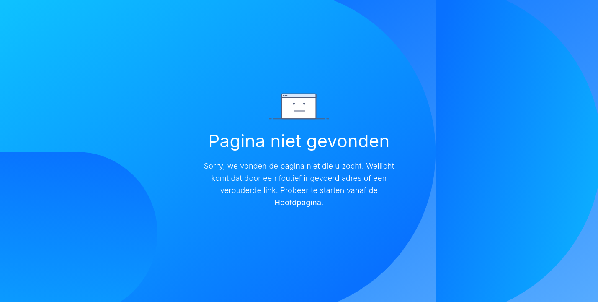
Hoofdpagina (297, 202)
